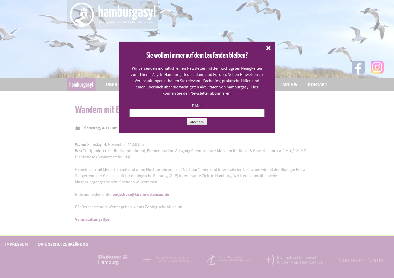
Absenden (197, 122)
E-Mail (197, 105)
